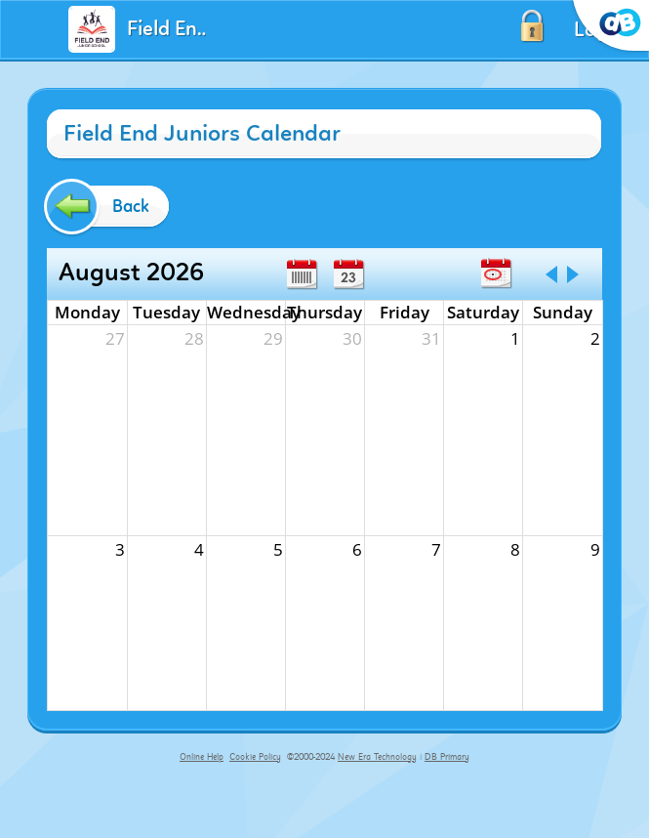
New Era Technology (377, 757)
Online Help (201, 757)
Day (348, 274)
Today (495, 273)
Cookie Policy (255, 757)
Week (301, 274)
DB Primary (447, 757)
